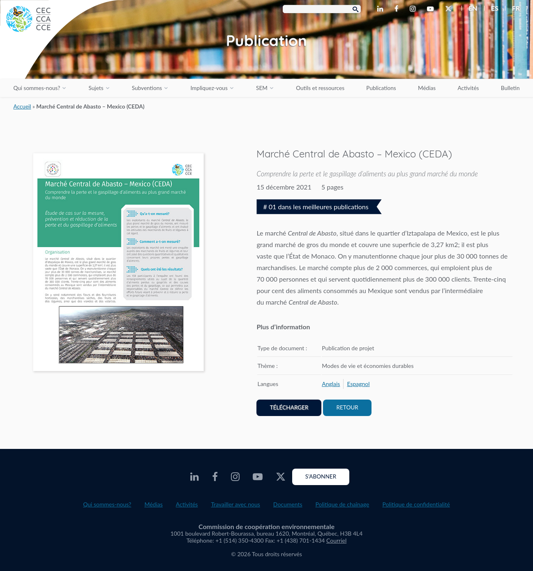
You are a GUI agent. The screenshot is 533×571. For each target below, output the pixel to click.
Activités (468, 88)
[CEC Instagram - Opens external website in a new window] (414, 9)
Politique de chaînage (342, 504)
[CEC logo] (61, 61)
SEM (262, 88)
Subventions (147, 88)
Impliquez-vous (208, 88)
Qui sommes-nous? (36, 88)
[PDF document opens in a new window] (118, 264)
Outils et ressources (320, 88)
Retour (347, 407)
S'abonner (320, 476)
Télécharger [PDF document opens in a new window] (289, 407)
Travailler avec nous (235, 504)
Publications (381, 88)
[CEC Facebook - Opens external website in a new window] (398, 9)
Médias (427, 88)
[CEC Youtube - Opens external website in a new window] (432, 9)
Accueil (22, 106)
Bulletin (510, 88)
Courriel (336, 540)
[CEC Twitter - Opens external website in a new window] (450, 9)
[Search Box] (322, 9)
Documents (287, 504)
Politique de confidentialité (416, 504)
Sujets (96, 88)
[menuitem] (469, 8)
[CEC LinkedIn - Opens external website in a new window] (382, 9)
